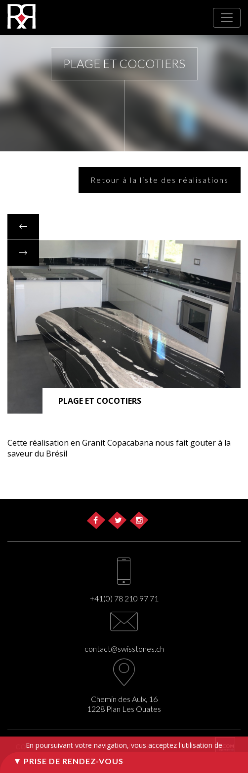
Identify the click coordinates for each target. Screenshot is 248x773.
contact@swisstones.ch (124, 648)
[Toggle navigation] (227, 18)
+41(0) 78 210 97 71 (124, 598)
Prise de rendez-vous (74, 761)
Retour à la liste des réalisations (159, 179)
